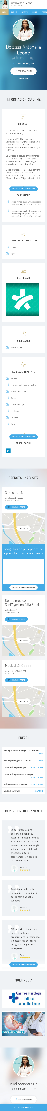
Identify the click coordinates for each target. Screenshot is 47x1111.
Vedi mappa (23, 528)
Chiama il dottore (16, 507)
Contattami (23, 79)
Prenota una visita (23, 1107)
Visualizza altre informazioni (23, 189)
